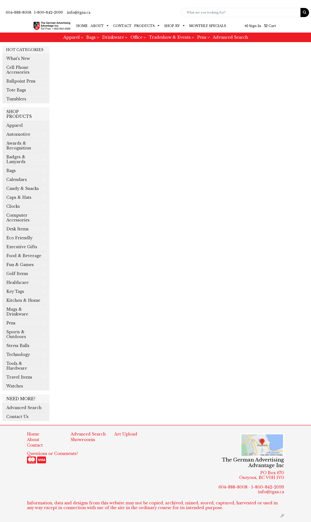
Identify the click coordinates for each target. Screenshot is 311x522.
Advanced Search (230, 37)
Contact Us (17, 416)
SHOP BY (172, 26)
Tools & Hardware (16, 366)
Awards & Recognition (18, 145)
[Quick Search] (241, 12)
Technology (18, 354)
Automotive (18, 134)
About (33, 439)
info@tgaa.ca (78, 12)
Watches (14, 386)
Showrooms (83, 439)
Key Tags (15, 291)
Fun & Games (20, 264)
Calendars (16, 179)
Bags (91, 37)
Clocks (13, 206)
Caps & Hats (18, 197)
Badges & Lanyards (15, 159)
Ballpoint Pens (21, 81)
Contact (35, 445)
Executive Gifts (21, 246)
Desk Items (17, 229)
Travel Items (19, 377)
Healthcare (17, 282)
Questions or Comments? (52, 453)
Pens (201, 37)
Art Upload (125, 434)
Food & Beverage (23, 255)
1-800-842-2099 (48, 12)
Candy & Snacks (22, 188)
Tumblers (16, 99)
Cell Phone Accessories (18, 70)
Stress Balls (17, 345)
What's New (18, 58)
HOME (82, 26)
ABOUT (97, 26)
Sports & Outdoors (16, 334)
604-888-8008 (18, 12)
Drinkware (113, 37)
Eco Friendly (19, 238)
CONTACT (122, 26)
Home (33, 434)
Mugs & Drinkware (17, 311)
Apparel (71, 37)
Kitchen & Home (23, 300)
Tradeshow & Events (170, 37)
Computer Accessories (18, 217)
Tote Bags (16, 90)
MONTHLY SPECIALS (207, 26)
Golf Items (17, 273)
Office (136, 37)
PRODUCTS (144, 26)
